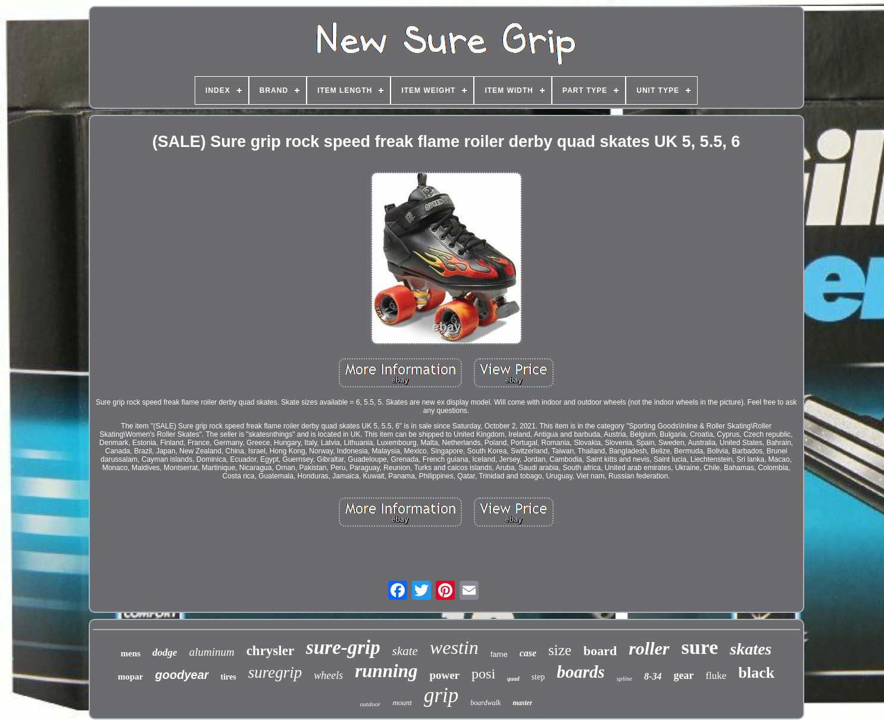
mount (402, 702)
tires (228, 676)
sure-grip (343, 647)
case (528, 653)
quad (513, 678)
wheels (328, 675)
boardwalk (485, 703)
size (559, 650)
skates (750, 649)
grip (441, 695)
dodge (164, 652)
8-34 (652, 676)
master (522, 703)
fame (499, 654)
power (444, 675)
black (756, 672)
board (600, 650)
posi (483, 673)
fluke (715, 675)
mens (130, 653)
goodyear (182, 674)
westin (454, 647)
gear (683, 675)
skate (405, 651)
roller (649, 648)
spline (624, 678)
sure (700, 647)
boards (581, 671)
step (538, 676)
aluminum (212, 652)
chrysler (270, 650)
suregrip (275, 672)
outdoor (370, 704)
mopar (130, 676)
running (386, 670)
